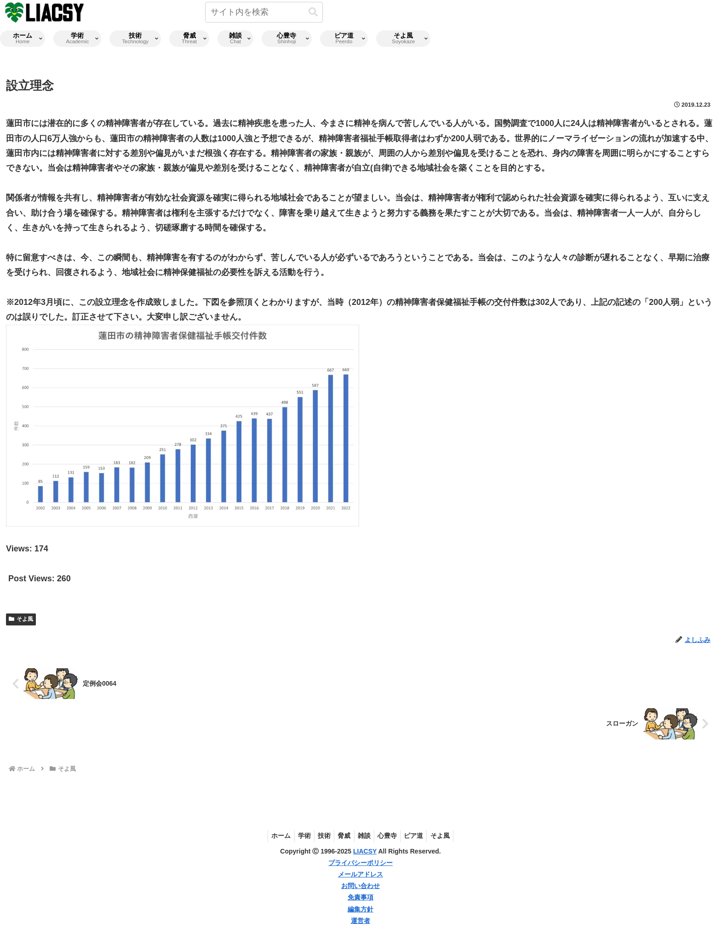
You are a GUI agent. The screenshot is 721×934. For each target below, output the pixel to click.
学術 (298, 835)
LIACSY (365, 851)
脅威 (343, 835)
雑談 (365, 835)
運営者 (360, 920)
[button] (313, 12)
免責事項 (360, 897)
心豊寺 (391, 835)
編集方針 (360, 909)
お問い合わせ (360, 885)
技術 (320, 835)
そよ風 (21, 619)
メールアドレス (360, 874)
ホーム (272, 835)
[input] (264, 12)
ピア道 (420, 835)
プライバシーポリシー (360, 862)
